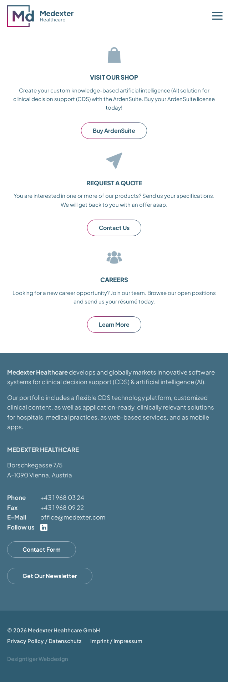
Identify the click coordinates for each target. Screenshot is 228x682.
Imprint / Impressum (116, 640)
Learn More (114, 324)
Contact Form (41, 549)
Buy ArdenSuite (114, 130)
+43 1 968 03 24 (62, 497)
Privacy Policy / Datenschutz (44, 640)
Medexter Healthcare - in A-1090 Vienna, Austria (42, 16)
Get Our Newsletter (49, 576)
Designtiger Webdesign (37, 658)
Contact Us (114, 227)
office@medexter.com (72, 517)
